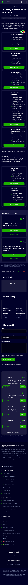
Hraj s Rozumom (7, 512)
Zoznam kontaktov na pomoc (10, 503)
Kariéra (4, 524)
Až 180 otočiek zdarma (17, 73)
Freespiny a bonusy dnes (14, 18)
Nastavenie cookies (9, 466)
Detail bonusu (14, 234)
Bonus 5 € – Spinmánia (14, 189)
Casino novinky (6, 18)
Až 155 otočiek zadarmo (18, 131)
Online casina (6, 490)
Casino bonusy (6, 473)
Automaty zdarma (7, 488)
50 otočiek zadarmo (17, 34)
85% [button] (24, 219)
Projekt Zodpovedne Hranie (9, 509)
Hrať (22, 387)
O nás (4, 519)
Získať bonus (14, 48)
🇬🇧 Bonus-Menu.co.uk (8, 541)
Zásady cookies (7, 536)
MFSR (14, 462)
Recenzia (6, 387)
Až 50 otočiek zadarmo (15, 93)
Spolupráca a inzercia (8, 527)
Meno (2, 328)
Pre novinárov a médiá (8, 530)
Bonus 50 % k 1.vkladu (15, 169)
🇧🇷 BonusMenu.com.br (8, 544)
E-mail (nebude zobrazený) (7, 335)
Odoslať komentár (8, 359)
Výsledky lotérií (6, 493)
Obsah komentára (5, 341)
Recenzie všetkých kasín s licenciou (11, 506)
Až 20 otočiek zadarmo (15, 54)
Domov (2, 6)
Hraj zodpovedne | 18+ (8, 500)
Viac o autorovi (21, 290)
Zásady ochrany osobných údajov (11, 533)
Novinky (7, 6)
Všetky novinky (22, 18)
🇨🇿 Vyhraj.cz (6, 538)
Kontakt (5, 522)
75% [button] (24, 241)
